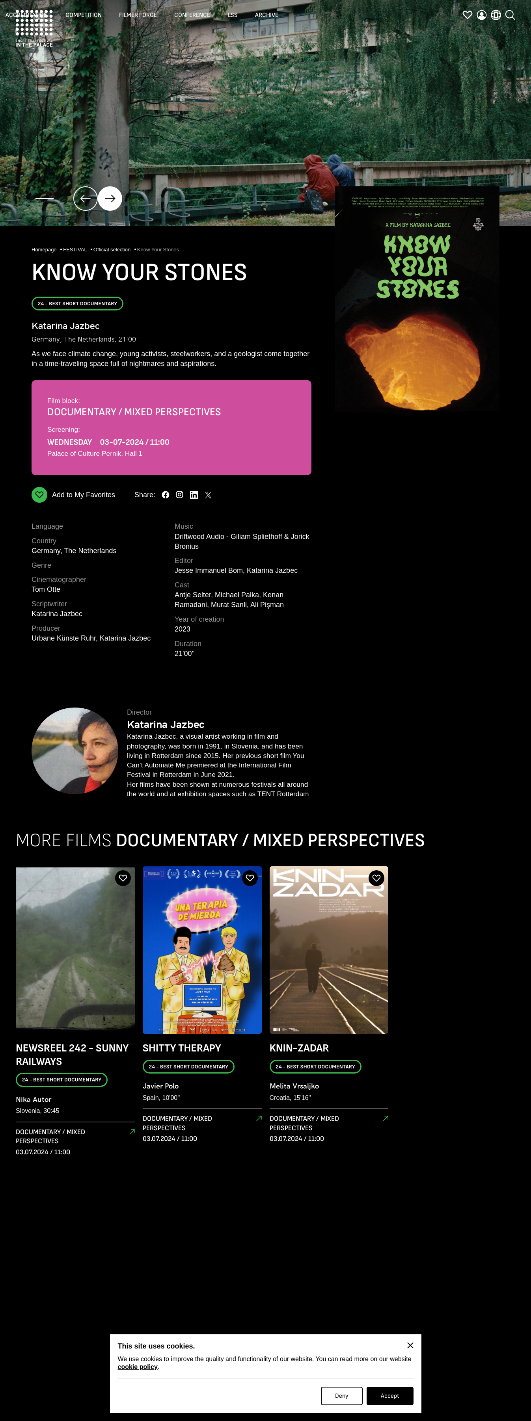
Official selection (112, 250)
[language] (496, 17)
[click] (85, 198)
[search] (510, 15)
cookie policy (138, 1366)
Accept (390, 1396)
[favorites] (467, 17)
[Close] (410, 1345)
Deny (341, 1396)
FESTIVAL (75, 250)
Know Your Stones (158, 250)
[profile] (482, 17)
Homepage (45, 250)
